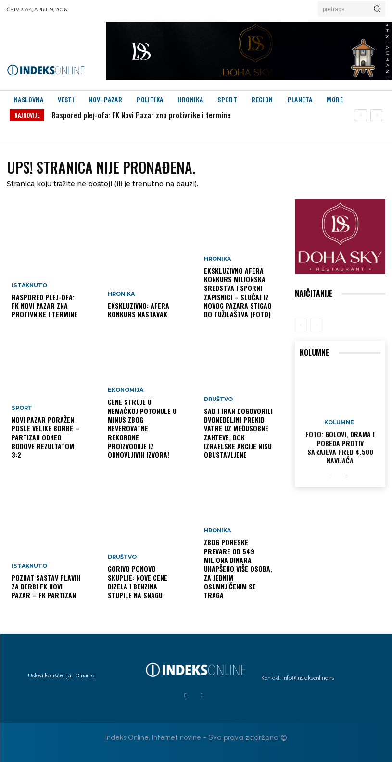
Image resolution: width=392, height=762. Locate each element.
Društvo (122, 557)
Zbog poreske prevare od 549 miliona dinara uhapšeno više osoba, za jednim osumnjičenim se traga (238, 568)
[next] (376, 115)
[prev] (361, 115)
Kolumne (339, 422)
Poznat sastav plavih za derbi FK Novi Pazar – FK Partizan (46, 586)
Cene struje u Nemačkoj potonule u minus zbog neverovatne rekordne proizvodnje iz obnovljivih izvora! (142, 428)
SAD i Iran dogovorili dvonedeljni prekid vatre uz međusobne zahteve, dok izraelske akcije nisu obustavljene (238, 433)
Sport (22, 408)
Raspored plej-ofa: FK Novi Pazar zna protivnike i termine (141, 115)
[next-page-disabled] (316, 325)
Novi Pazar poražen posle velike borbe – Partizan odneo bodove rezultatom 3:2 (45, 437)
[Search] (376, 9)
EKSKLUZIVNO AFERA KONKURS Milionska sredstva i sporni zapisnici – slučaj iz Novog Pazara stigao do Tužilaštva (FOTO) (238, 293)
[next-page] (346, 476)
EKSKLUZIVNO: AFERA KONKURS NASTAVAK (138, 309)
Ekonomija (125, 390)
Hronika (121, 294)
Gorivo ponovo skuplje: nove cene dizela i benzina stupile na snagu (137, 582)
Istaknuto (29, 285)
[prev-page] (301, 325)
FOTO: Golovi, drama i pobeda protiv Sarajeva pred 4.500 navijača (340, 447)
